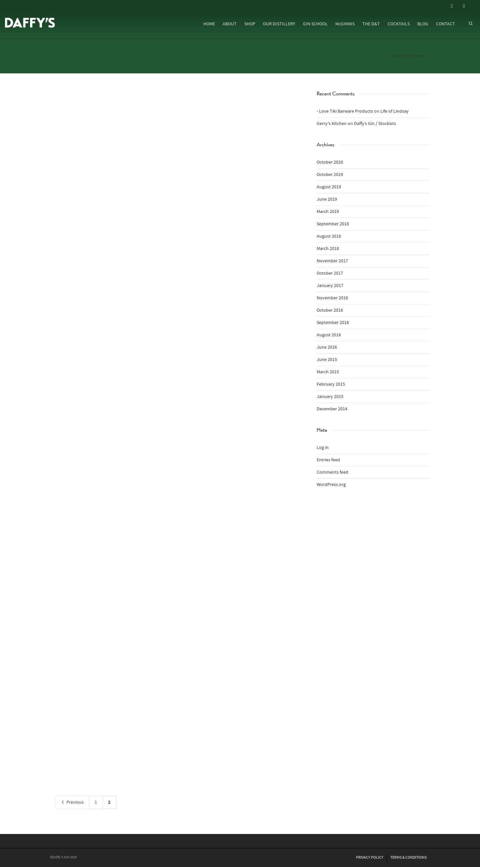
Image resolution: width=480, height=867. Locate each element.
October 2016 (330, 310)
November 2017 (332, 261)
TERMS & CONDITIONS (408, 857)
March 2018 (328, 249)
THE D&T (371, 24)
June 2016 (327, 347)
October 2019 (330, 175)
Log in (323, 448)
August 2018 (329, 236)
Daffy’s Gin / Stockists (375, 124)
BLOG (422, 24)
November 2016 (332, 298)
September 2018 (333, 224)
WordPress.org (331, 485)
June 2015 (327, 360)
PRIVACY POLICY (369, 857)
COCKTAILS (399, 24)
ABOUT (230, 24)
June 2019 (327, 199)
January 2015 (330, 397)
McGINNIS (345, 24)
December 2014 (332, 409)
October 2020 (330, 162)
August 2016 (329, 335)
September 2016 (333, 323)
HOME (209, 24)
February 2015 (331, 384)
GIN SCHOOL (315, 24)
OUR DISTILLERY (279, 24)
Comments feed (332, 472)
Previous (72, 802)
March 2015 (328, 372)
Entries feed (328, 460)
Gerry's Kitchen (332, 124)
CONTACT (445, 24)
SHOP (249, 24)
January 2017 (330, 286)
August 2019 (329, 187)
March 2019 (328, 212)
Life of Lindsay (394, 111)
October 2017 (330, 273)
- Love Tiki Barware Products (345, 111)
